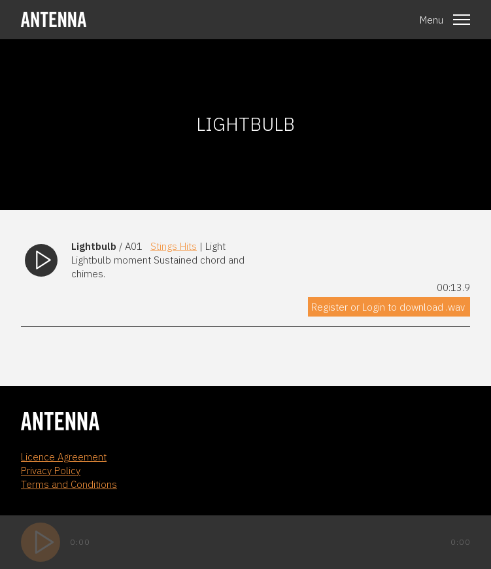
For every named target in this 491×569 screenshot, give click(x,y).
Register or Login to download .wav (388, 307)
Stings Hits (173, 246)
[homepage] (53, 19)
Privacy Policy (50, 470)
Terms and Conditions (69, 484)
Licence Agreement (64, 457)
